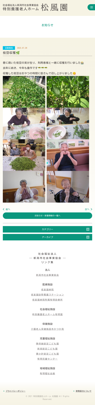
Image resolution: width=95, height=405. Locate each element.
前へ (8, 209)
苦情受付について (83, 391)
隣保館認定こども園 (47, 344)
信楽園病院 (47, 290)
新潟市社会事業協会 (47, 275)
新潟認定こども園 (47, 349)
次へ (87, 209)
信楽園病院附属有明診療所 (47, 300)
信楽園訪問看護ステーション (47, 295)
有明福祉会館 (47, 373)
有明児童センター (47, 359)
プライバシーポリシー (15, 391)
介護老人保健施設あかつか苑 (47, 329)
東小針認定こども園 (47, 354)
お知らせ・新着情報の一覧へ (47, 216)
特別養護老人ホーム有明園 (47, 314)
